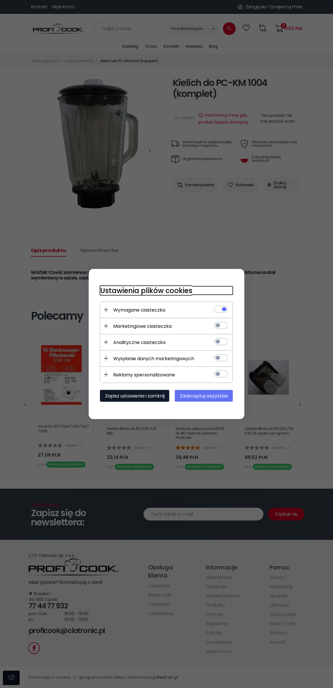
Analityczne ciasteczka (139, 342)
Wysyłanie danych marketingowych (153, 358)
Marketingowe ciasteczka (142, 326)
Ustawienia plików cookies (146, 290)
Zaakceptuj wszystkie (204, 396)
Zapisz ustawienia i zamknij (135, 396)
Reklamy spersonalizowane (144, 374)
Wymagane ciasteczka (139, 310)
